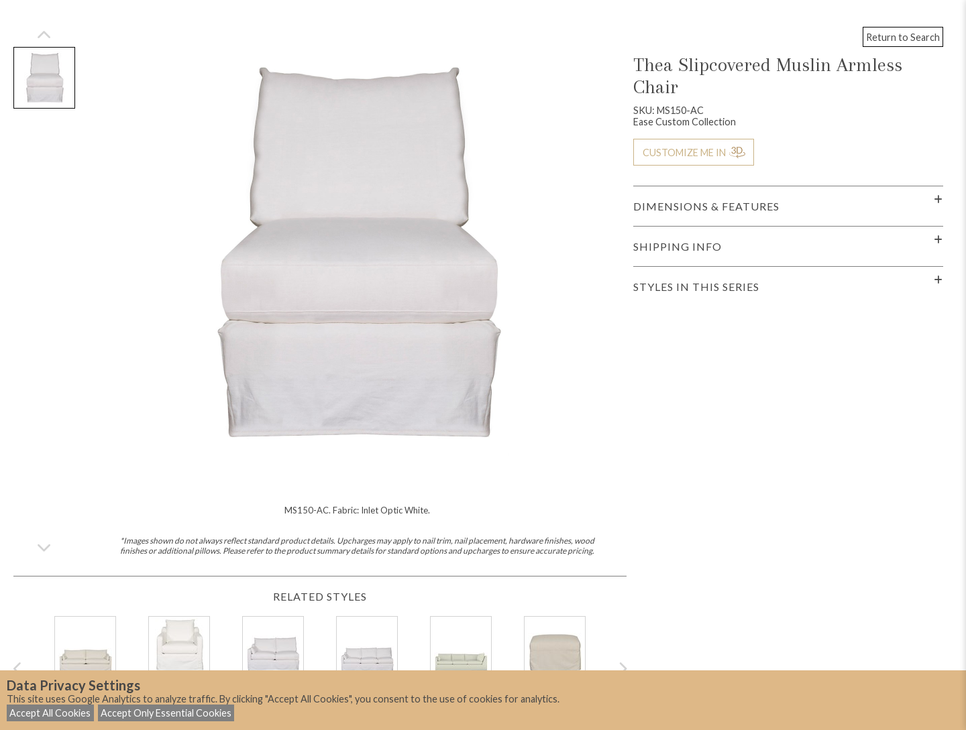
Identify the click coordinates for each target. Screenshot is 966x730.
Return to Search (903, 37)
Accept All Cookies (50, 713)
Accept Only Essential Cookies (166, 713)
